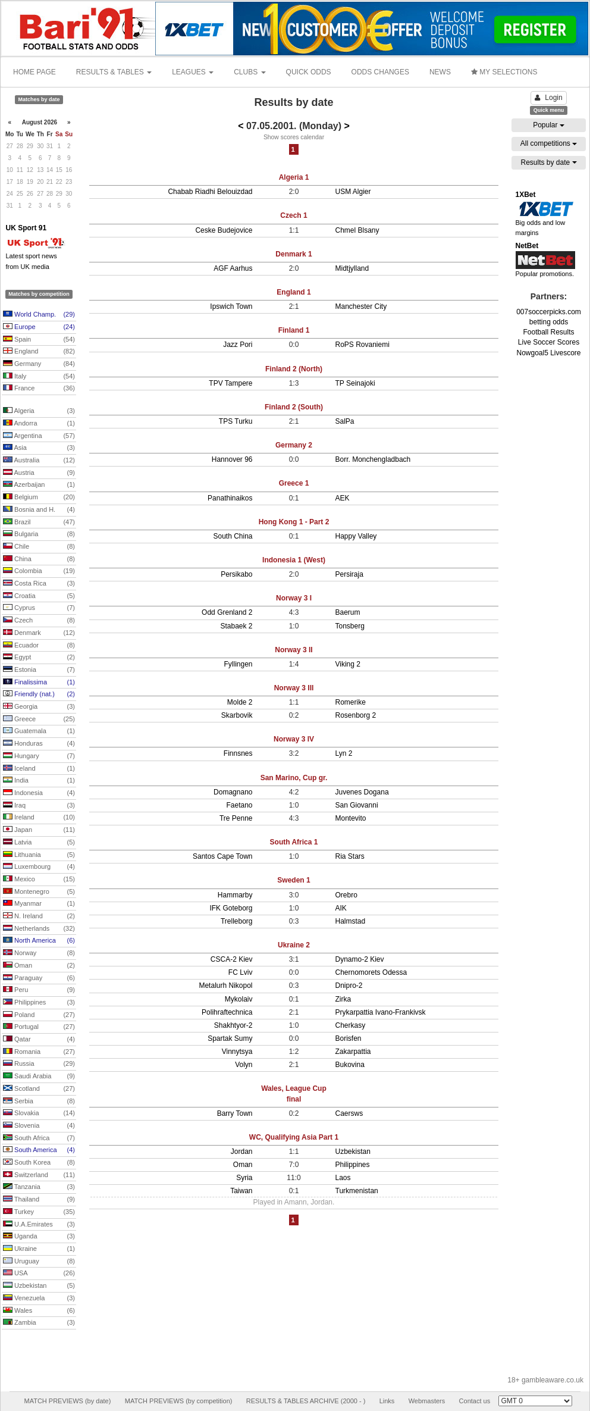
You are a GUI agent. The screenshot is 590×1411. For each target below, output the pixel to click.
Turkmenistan (356, 1191)
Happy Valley (356, 536)
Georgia (39, 707)
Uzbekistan (39, 1286)
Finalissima (39, 682)
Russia (39, 1064)
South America (39, 1150)
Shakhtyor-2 (233, 1025)
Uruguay (39, 1261)
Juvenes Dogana (362, 792)
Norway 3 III (294, 688)
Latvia (39, 842)
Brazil (39, 522)
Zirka (343, 999)
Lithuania (39, 855)
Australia (39, 460)
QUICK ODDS (308, 72)
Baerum (347, 612)
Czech (39, 620)
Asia (39, 448)
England (39, 351)
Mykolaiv (239, 999)
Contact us (475, 1400)
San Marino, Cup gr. (294, 778)
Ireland (39, 817)
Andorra (39, 423)
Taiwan (241, 1191)
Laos (343, 1178)
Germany (39, 364)
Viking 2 (347, 664)
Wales (39, 1311)
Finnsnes (238, 753)
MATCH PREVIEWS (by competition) (179, 1400)
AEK (342, 498)
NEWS (440, 72)
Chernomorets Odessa (371, 972)
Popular (548, 125)
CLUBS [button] (249, 72)
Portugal (39, 1027)
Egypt (39, 657)
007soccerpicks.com (548, 312)
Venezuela (39, 1298)
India (39, 781)
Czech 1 (293, 215)
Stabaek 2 (236, 626)
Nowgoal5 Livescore (548, 353)
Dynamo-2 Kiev (359, 959)
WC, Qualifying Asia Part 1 (293, 1137)
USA (39, 1273)
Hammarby (235, 895)
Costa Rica (39, 584)
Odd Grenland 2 (227, 612)
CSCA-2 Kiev (232, 959)
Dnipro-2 (349, 985)
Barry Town (235, 1113)
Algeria (39, 411)
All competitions (548, 143)
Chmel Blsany (357, 230)
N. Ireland (39, 916)
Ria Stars (350, 856)
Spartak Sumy (230, 1038)
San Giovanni (356, 805)
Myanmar (39, 904)
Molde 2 (240, 702)
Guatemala (39, 731)
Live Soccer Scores (548, 342)
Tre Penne (236, 818)
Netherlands (39, 929)
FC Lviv (240, 972)
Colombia (39, 571)
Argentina (39, 436)
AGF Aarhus (233, 268)
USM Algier (353, 191)
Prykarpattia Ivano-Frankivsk (380, 1012)
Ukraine (39, 1249)
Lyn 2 (344, 753)
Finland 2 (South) (294, 407)
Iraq (39, 806)
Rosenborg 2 (355, 715)
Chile (39, 547)
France (39, 388)
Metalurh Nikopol (225, 985)
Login (548, 97)
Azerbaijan (39, 485)
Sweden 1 (293, 880)
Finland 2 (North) (293, 369)
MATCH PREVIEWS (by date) (67, 1400)
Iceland (39, 769)
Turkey (39, 1212)
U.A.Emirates (39, 1224)
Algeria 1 (294, 177)
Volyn (243, 1064)
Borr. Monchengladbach (373, 459)
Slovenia (39, 1126)
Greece (39, 719)
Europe (39, 327)
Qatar (39, 1039)
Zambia (39, 1323)
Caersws (349, 1113)
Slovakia (39, 1113)
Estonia (39, 670)
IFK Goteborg (230, 908)
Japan (39, 830)
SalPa (344, 421)
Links (387, 1400)
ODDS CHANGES (380, 72)
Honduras (39, 744)
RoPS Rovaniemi (362, 344)
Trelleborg (237, 921)
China (39, 559)
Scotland (39, 1089)
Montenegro (39, 892)
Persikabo (236, 574)
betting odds (548, 322)
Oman (39, 966)
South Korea (39, 1163)
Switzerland (39, 1175)
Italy (39, 376)
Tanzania (39, 1187)
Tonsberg (350, 626)
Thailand (39, 1199)
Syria (244, 1178)
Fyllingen (238, 664)
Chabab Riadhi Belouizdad (210, 191)
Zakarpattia (353, 1051)
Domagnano (233, 792)
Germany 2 (293, 445)
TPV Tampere (230, 383)
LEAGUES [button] (193, 72)
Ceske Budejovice (223, 230)
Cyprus (39, 608)
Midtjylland (352, 268)
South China (232, 536)
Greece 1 (294, 483)
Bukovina (350, 1064)
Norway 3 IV (294, 739)
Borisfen (348, 1038)
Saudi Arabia (39, 1076)
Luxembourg (39, 867)
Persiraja (349, 574)
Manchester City (361, 306)
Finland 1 (294, 330)
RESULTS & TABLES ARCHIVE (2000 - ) (306, 1400)
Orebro (346, 895)
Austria (39, 473)
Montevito (350, 818)
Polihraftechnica (227, 1012)
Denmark (39, 633)
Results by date (548, 162)
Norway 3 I (294, 598)
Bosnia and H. (39, 510)
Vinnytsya (237, 1051)
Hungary (39, 756)
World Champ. (39, 315)
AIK (341, 908)
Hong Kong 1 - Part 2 (294, 522)
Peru (39, 990)
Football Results (548, 332)
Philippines (39, 1003)
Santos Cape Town (223, 856)
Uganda (39, 1236)
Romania (39, 1052)
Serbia (39, 1101)
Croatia (39, 596)
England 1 (293, 292)
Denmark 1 (293, 254)
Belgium (39, 497)
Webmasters (427, 1400)
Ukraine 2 (294, 945)
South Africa (39, 1138)
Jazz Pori (237, 344)
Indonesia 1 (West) (293, 560)
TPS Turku (236, 421)
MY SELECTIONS (504, 72)
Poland (39, 1015)
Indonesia (39, 793)
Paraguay (39, 978)
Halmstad (350, 921)
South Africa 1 (294, 842)
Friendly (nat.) (39, 694)
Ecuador (39, 645)
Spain (39, 340)
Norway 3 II (293, 650)
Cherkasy (350, 1025)
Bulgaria (39, 534)
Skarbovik (237, 715)
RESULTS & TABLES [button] (114, 72)
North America (39, 941)
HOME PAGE (34, 72)
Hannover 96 (232, 459)
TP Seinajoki (355, 383)
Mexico (39, 879)
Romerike (350, 702)
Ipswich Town (231, 306)
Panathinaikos (230, 498)
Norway (39, 953)
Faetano (239, 805)
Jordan (242, 1151)
